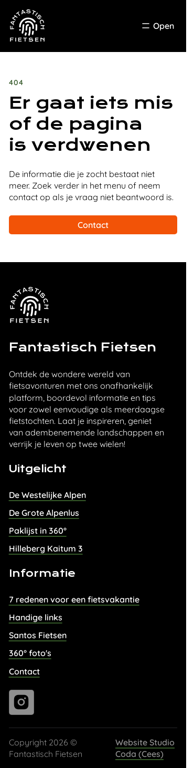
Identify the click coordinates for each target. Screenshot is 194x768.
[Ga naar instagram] (21, 702)
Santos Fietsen (38, 635)
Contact (93, 225)
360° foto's (30, 653)
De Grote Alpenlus (44, 512)
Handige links (35, 617)
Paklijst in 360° (38, 530)
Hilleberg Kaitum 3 (46, 548)
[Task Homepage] (28, 26)
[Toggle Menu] (157, 26)
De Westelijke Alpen (47, 495)
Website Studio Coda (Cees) (145, 748)
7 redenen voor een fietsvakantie (74, 599)
